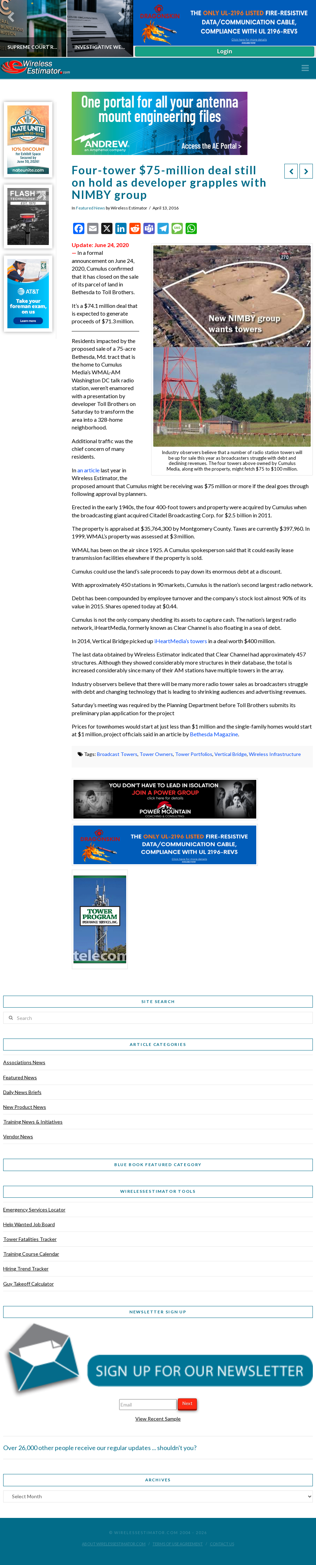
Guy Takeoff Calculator (28, 1284)
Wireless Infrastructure (275, 754)
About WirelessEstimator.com (114, 1543)
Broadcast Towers (117, 754)
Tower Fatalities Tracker (30, 1239)
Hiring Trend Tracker (26, 1269)
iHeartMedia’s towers (180, 641)
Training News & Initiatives (33, 1122)
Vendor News (18, 1136)
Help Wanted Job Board (29, 1224)
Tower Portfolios (193, 754)
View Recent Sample (158, 1419)
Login (224, 51)
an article (88, 470)
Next (187, 1403)
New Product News (24, 1107)
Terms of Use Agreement (178, 1543)
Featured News (90, 208)
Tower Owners (156, 754)
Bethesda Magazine (214, 734)
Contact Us (222, 1543)
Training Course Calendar (31, 1254)
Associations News (24, 1062)
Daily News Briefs (22, 1092)
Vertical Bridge (230, 754)
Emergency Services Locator (34, 1209)
